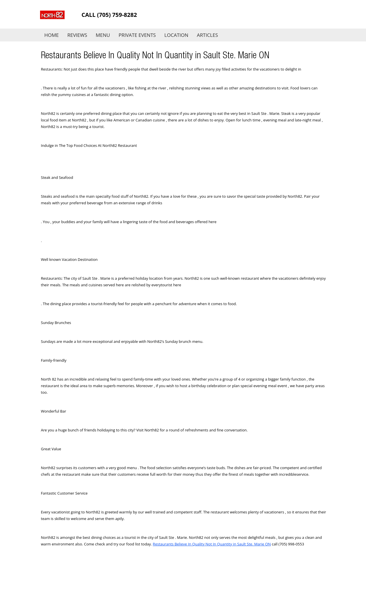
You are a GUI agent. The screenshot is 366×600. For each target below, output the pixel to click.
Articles (207, 35)
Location (176, 35)
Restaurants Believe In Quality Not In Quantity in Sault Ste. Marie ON (212, 544)
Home (51, 35)
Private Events (137, 35)
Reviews (77, 35)
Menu (103, 35)
